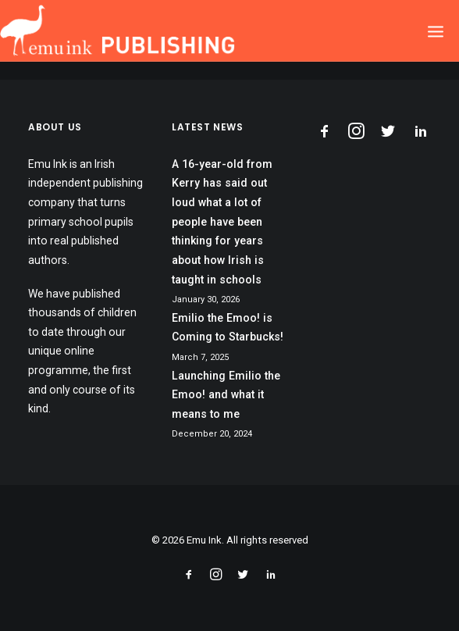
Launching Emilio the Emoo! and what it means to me (226, 394)
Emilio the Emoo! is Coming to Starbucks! (227, 328)
